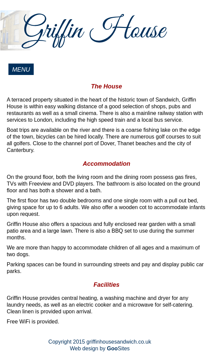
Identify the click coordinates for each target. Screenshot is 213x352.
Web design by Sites (100, 348)
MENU (21, 69)
